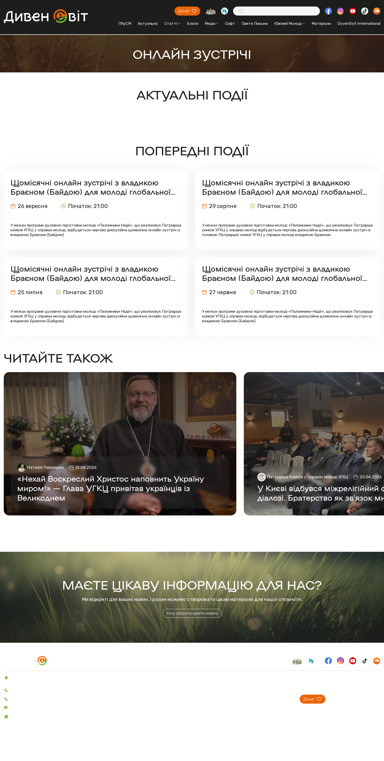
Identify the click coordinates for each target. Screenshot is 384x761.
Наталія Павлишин (45, 467)
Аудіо (101, 699)
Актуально (148, 23)
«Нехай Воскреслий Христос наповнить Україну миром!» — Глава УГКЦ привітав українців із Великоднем (110, 487)
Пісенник (139, 677)
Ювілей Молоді (289, 23)
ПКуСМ (124, 23)
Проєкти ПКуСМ (233, 685)
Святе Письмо (255, 23)
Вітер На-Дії (142, 699)
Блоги (192, 23)
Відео (101, 706)
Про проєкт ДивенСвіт (239, 677)
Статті (172, 23)
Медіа (212, 23)
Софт (230, 23)
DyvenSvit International (358, 23)
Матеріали (321, 23)
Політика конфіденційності (30, 746)
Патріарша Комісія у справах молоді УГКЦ (307, 477)
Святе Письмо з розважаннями (159, 692)
